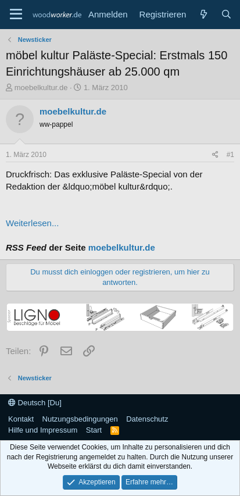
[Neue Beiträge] (203, 14)
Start (94, 430)
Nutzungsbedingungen (80, 419)
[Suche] (226, 14)
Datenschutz (147, 419)
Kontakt (21, 419)
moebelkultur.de (41, 87)
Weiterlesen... (32, 223)
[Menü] (16, 14)
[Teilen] (215, 155)
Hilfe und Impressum (42, 430)
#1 (230, 155)
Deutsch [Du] (35, 402)
